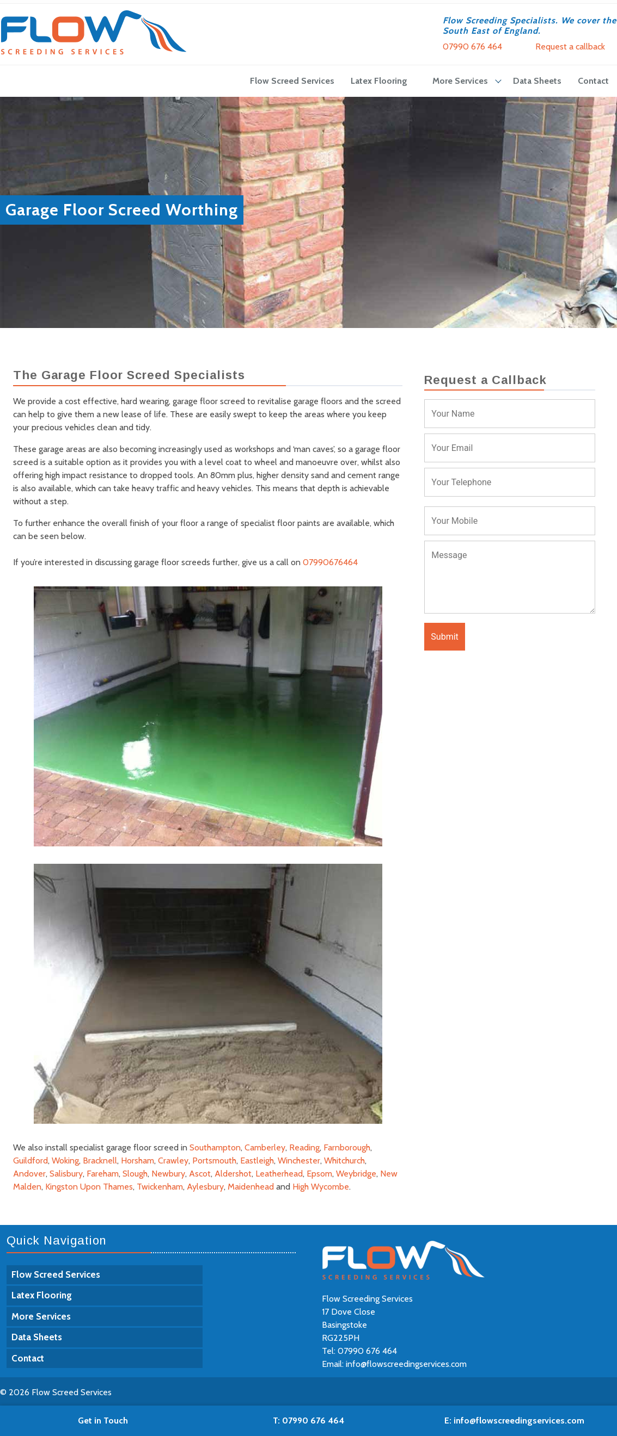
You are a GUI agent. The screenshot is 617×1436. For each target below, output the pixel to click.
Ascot (200, 1173)
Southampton (215, 1147)
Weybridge (356, 1173)
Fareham (103, 1173)
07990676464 (330, 562)
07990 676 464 (472, 46)
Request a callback (570, 46)
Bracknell (100, 1160)
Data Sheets (537, 81)
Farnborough (346, 1147)
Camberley (265, 1147)
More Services (460, 81)
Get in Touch (103, 1420)
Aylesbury (205, 1186)
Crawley (173, 1160)
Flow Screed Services (292, 81)
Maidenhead (251, 1186)
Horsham (137, 1160)
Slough (135, 1173)
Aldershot (233, 1173)
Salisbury (66, 1173)
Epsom (319, 1173)
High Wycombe (320, 1186)
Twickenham (160, 1186)
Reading (304, 1147)
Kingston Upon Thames (89, 1186)
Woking (65, 1160)
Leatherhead (279, 1173)
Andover (29, 1173)
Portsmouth (214, 1160)
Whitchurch (344, 1160)
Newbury (168, 1173)
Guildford (30, 1160)
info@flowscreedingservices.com (406, 1364)
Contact (593, 81)
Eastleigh (257, 1160)
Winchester (299, 1160)
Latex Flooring (379, 81)
